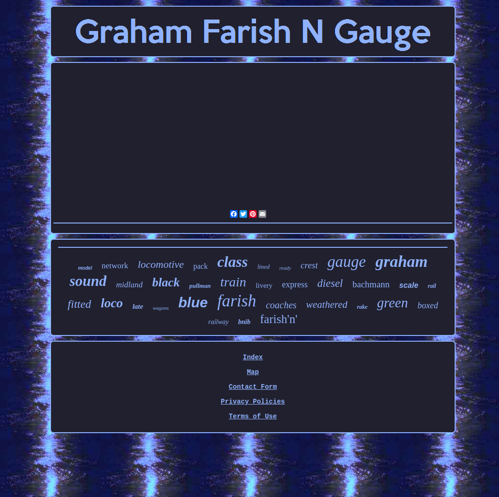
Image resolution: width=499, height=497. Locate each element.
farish (236, 301)
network (115, 265)
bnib (244, 321)
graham (401, 261)
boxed (427, 305)
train (233, 281)
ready (285, 268)
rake (362, 307)
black (166, 282)
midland (129, 284)
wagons (161, 308)
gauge (346, 261)
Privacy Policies (253, 402)
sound (88, 281)
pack (200, 266)
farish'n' (278, 319)
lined (263, 266)
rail (432, 286)
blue (193, 302)
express (295, 284)
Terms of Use (253, 416)
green (392, 302)
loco (112, 303)
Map (253, 372)
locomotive (161, 264)
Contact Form (253, 387)
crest (309, 265)
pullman (200, 285)
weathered (327, 304)
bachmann (371, 284)
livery (264, 285)
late (138, 306)
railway (218, 321)
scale (408, 285)
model (85, 268)
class (232, 261)
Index (253, 357)
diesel (330, 283)
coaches (281, 305)
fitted (79, 304)
